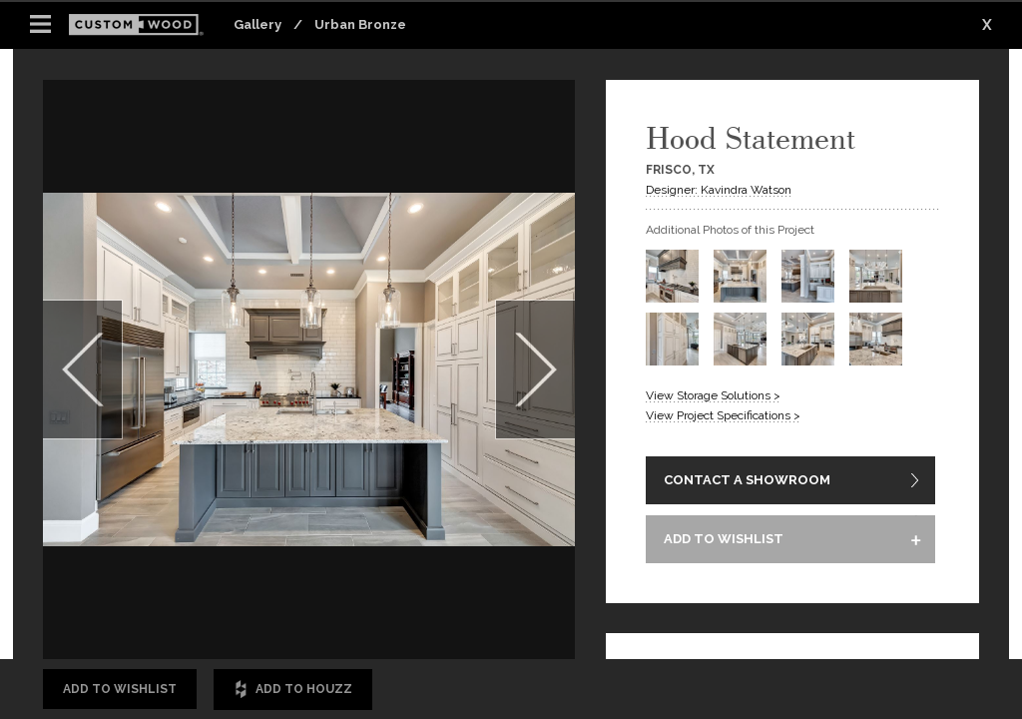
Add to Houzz (293, 689)
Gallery (257, 24)
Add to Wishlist (120, 689)
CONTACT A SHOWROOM (747, 480)
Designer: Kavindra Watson (718, 190)
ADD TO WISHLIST (723, 540)
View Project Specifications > (723, 415)
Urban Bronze (360, 24)
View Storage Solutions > (713, 395)
